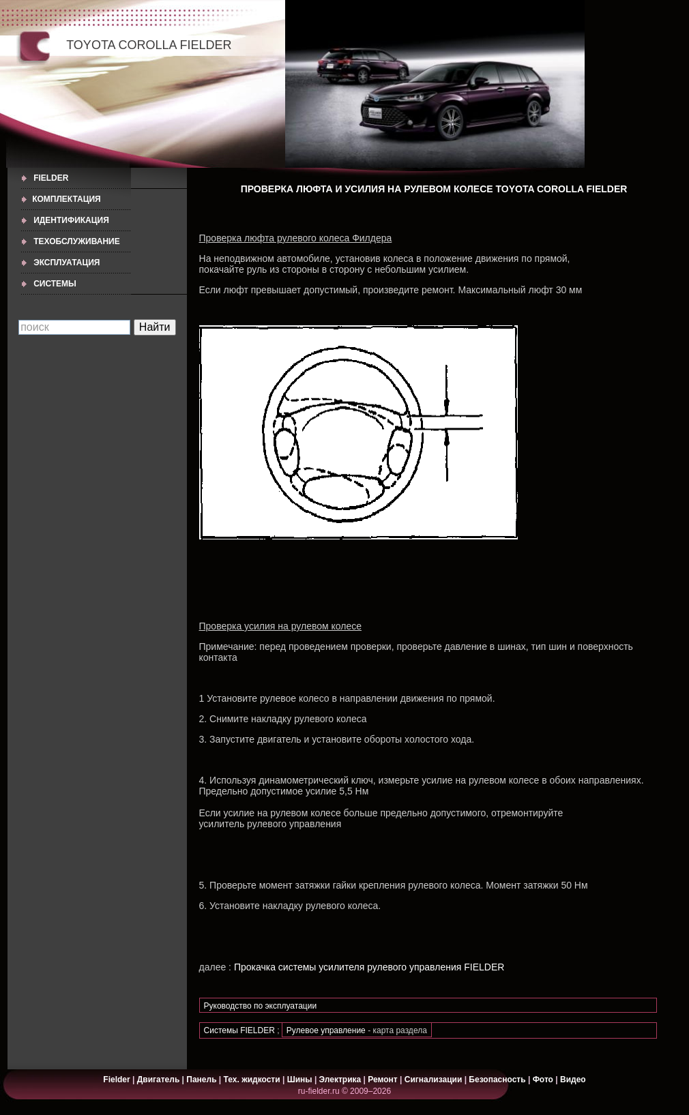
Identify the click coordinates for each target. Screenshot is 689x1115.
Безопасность (497, 1079)
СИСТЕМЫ (54, 283)
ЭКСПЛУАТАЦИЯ (66, 262)
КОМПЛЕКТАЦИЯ (66, 199)
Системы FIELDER (239, 1030)
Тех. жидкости (253, 1079)
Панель (201, 1079)
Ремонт (382, 1079)
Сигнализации (434, 1079)
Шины (299, 1079)
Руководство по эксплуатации (260, 1006)
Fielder (50, 178)
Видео (573, 1079)
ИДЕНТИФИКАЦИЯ (71, 220)
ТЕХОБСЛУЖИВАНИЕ (76, 241)
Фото (543, 1079)
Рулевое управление (327, 1030)
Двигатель (158, 1079)
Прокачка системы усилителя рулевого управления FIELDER (369, 967)
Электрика (341, 1079)
